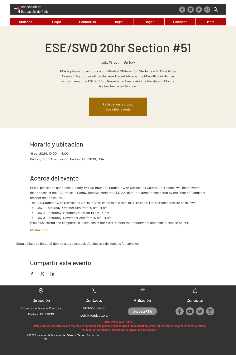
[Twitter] (199, 9)
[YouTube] (190, 9)
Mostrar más (39, 230)
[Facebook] (182, 9)
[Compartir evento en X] (42, 274)
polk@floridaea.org (94, 315)
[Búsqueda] (216, 9)
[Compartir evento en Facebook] (32, 274)
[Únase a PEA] (142, 311)
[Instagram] (207, 9)
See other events (118, 109)
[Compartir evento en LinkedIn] (52, 274)
